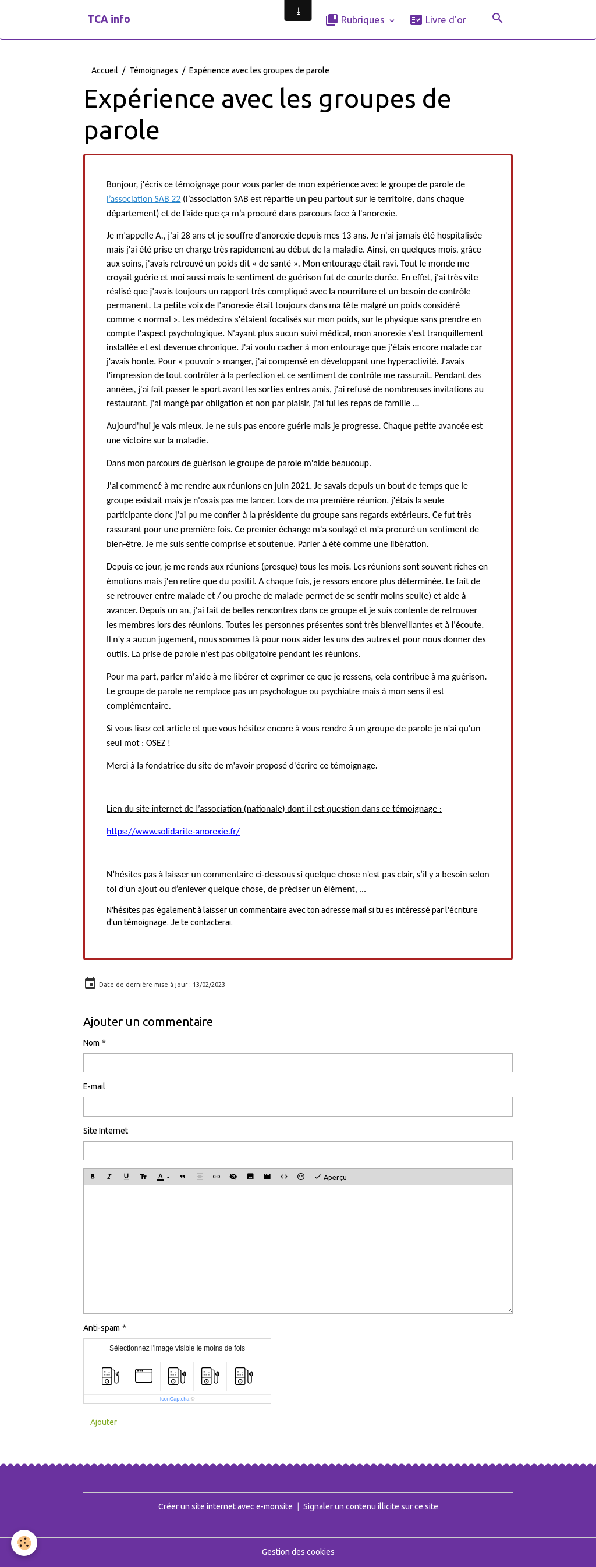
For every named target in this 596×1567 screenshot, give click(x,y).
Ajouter (103, 1422)
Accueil (104, 70)
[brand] (108, 19)
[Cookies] (25, 1543)
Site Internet (105, 1130)
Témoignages (153, 70)
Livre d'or (437, 20)
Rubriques (356, 20)
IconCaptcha (175, 1399)
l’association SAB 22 (143, 198)
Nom (91, 1042)
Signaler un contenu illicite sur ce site (370, 1506)
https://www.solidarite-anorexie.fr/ (173, 831)
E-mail (94, 1086)
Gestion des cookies (298, 1552)
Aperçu (330, 1177)
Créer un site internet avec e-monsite (225, 1506)
